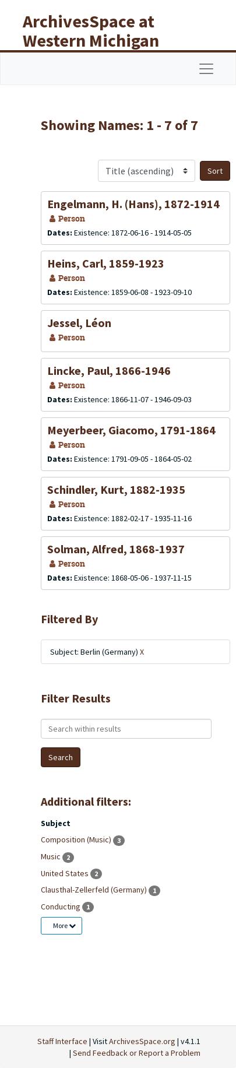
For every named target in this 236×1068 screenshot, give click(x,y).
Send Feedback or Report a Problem (136, 1053)
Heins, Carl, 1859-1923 (105, 263)
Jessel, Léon (79, 322)
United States (65, 873)
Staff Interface (62, 1041)
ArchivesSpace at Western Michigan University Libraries (100, 40)
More (64, 925)
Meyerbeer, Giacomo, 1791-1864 (131, 430)
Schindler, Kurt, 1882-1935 (116, 489)
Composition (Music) (77, 839)
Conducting (61, 906)
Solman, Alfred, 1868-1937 (116, 549)
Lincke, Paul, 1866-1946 (109, 370)
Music (51, 856)
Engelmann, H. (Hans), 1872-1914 (133, 203)
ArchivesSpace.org (142, 1041)
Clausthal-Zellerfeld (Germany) (95, 889)
